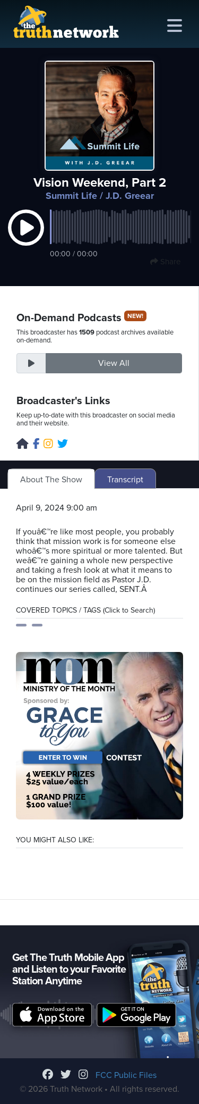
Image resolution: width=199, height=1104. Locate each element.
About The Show (51, 479)
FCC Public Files (126, 1075)
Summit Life (71, 196)
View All (113, 363)
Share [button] (165, 261)
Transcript (125, 479)
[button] (26, 238)
